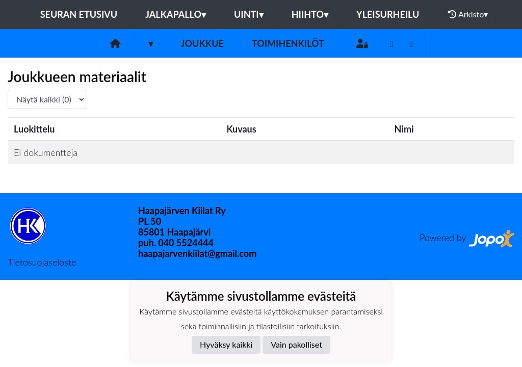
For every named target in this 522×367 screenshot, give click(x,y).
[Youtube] (392, 43)
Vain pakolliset (296, 344)
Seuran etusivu (79, 14)
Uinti (249, 14)
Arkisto (468, 14)
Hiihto (310, 14)
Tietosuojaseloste (42, 262)
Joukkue (202, 43)
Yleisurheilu (387, 14)
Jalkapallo (175, 14)
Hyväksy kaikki (226, 344)
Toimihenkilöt (288, 43)
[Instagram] (412, 43)
